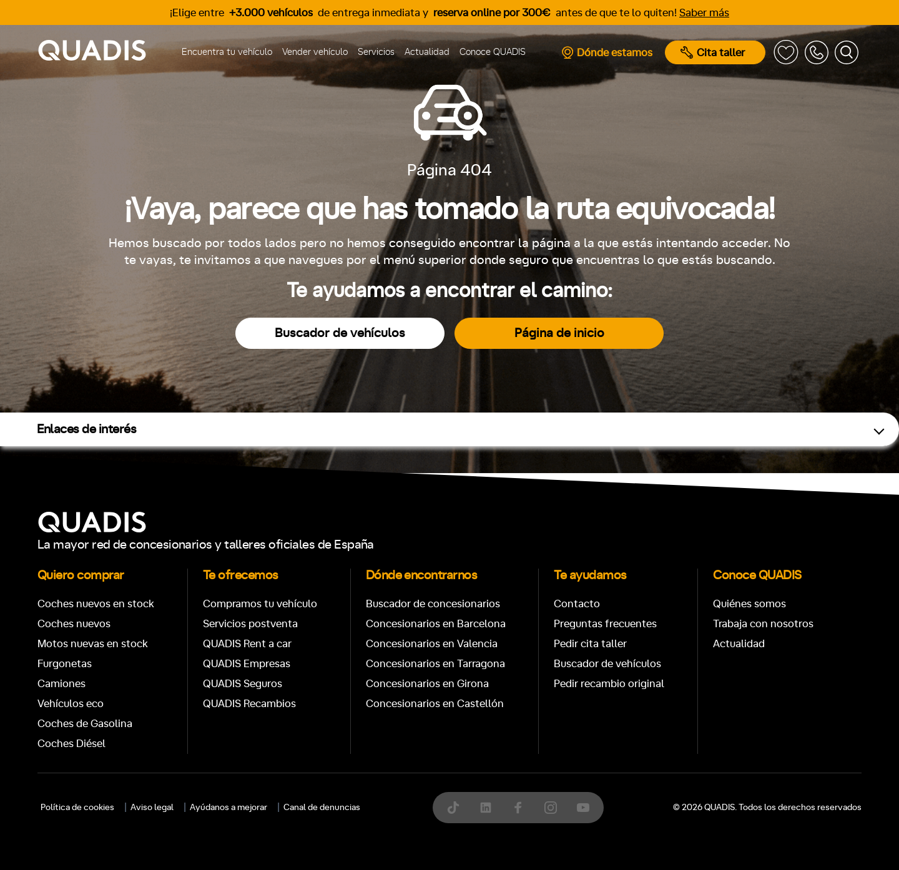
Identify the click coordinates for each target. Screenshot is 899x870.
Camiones (61, 683)
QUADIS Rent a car (247, 643)
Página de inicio (559, 333)
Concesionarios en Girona (427, 683)
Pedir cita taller (590, 643)
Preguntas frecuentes (605, 623)
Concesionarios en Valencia (432, 643)
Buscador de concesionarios (433, 604)
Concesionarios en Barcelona (436, 623)
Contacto (577, 604)
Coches (358, 830)
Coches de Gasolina (84, 723)
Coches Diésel (71, 743)
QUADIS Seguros (242, 683)
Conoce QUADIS (492, 52)
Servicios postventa (250, 623)
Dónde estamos (606, 52)
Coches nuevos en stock (95, 604)
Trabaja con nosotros (763, 623)
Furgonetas (64, 663)
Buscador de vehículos (340, 333)
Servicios (376, 52)
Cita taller (712, 52)
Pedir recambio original (609, 683)
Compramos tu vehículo (260, 604)
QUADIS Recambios (249, 703)
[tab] (358, 830)
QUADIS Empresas (246, 663)
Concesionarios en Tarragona (435, 663)
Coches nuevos (74, 623)
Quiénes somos (749, 604)
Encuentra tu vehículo (227, 52)
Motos (440, 830)
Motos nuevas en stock (92, 643)
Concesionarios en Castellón (435, 703)
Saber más (704, 12)
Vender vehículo (315, 52)
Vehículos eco (70, 703)
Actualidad (427, 52)
